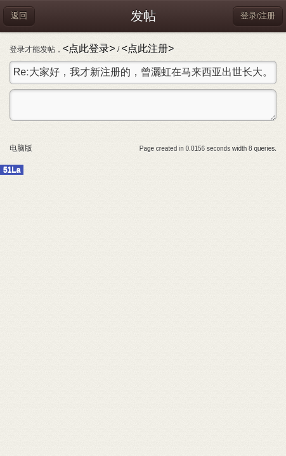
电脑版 (21, 148)
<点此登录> (89, 48)
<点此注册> (148, 48)
